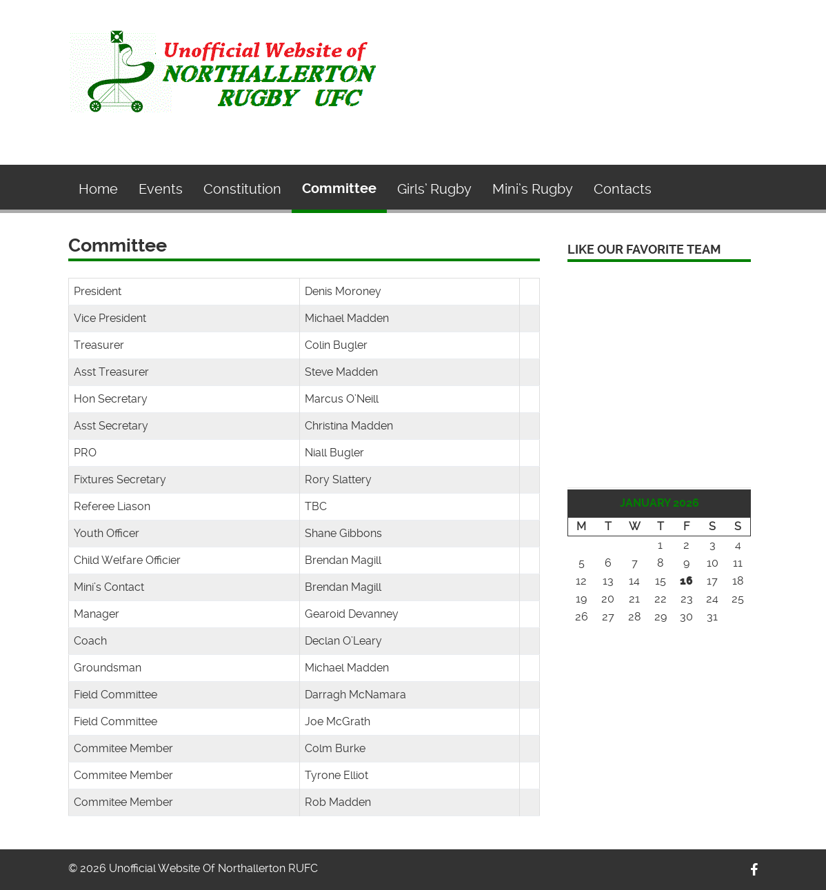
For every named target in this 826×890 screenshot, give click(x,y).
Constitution (242, 189)
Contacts (623, 189)
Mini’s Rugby (532, 189)
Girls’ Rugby (434, 189)
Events (161, 189)
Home (98, 189)
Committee (339, 188)
